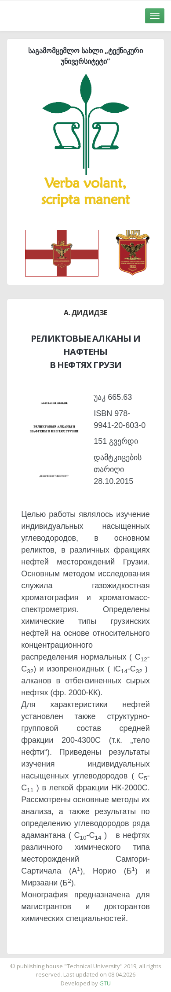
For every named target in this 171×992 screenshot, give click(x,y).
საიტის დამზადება (112, 962)
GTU (105, 983)
